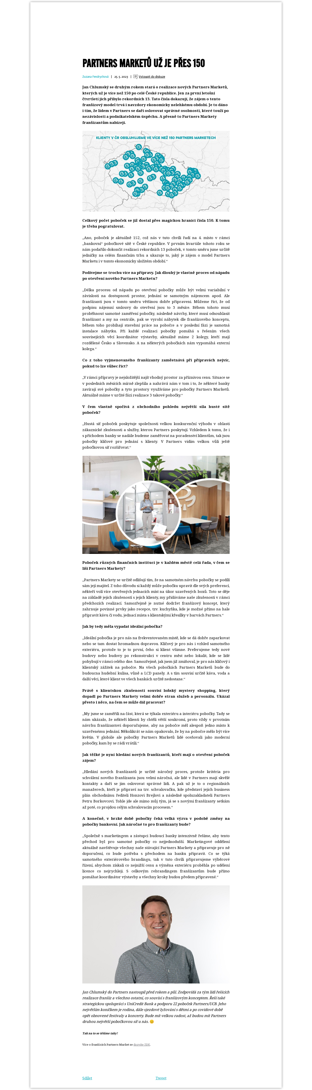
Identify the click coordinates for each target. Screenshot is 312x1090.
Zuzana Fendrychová (95, 77)
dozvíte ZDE (141, 1044)
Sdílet (87, 1077)
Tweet (161, 1077)
